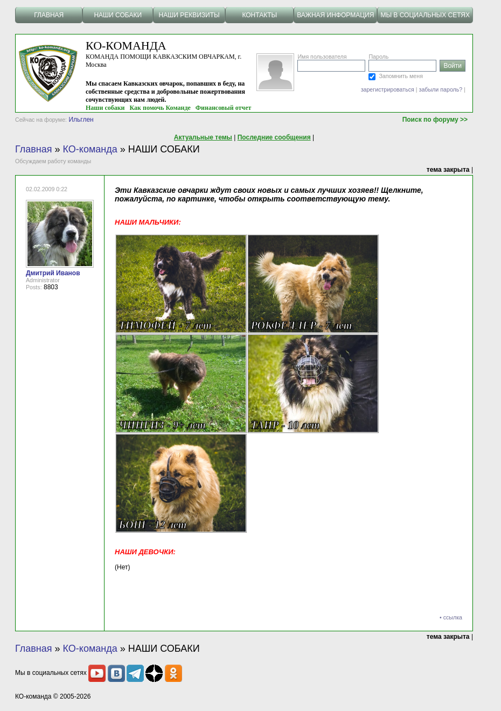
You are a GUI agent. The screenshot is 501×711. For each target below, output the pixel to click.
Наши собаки (105, 107)
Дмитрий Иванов (53, 273)
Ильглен (80, 119)
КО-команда (90, 149)
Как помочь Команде (160, 107)
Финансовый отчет (224, 107)
